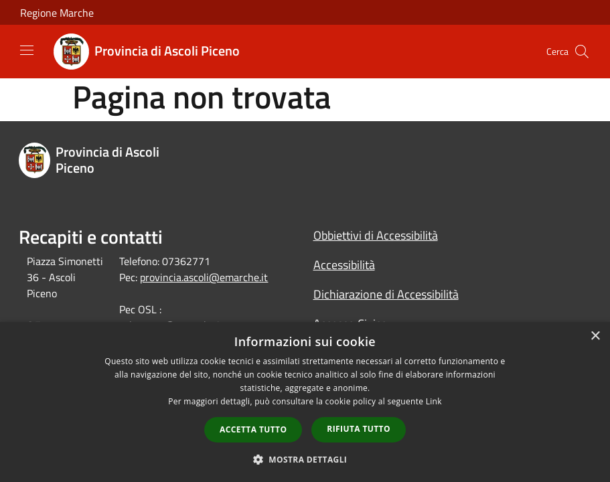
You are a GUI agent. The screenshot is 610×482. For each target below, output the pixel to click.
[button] (305, 459)
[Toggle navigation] (27, 50)
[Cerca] (582, 52)
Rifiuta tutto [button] (358, 428)
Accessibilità (344, 265)
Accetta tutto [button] (253, 429)
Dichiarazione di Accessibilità (386, 294)
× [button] (595, 336)
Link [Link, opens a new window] (434, 401)
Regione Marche (57, 13)
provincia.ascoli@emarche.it (204, 277)
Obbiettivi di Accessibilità (375, 235)
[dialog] (305, 402)
